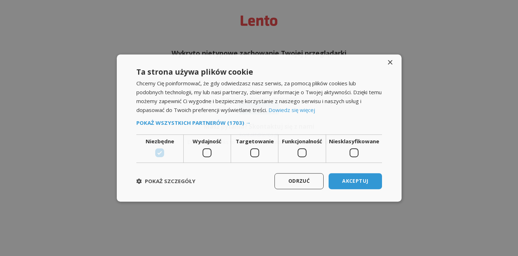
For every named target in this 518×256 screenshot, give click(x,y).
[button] (259, 123)
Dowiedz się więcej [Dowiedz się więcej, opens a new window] (291, 109)
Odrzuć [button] (299, 180)
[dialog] (259, 128)
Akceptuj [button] (355, 180)
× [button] (390, 62)
